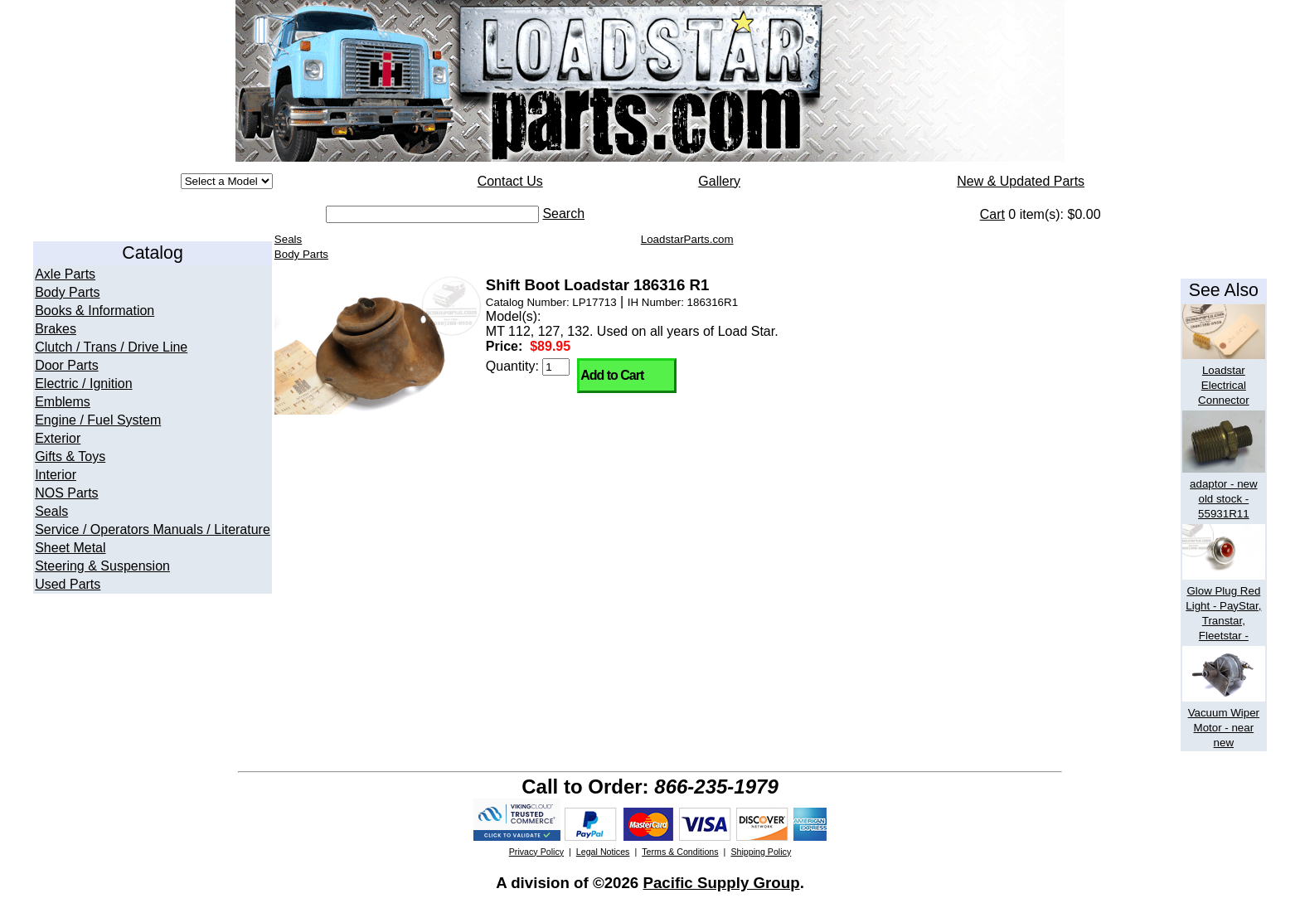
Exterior (57, 438)
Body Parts (67, 292)
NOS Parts (66, 493)
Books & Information (94, 310)
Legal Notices (603, 852)
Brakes (55, 329)
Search (563, 213)
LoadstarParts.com (687, 239)
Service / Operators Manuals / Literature (152, 529)
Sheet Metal (70, 548)
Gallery (719, 181)
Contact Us (510, 181)
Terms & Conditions (680, 852)
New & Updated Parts (1020, 181)
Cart (992, 214)
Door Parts (66, 365)
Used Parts (67, 584)
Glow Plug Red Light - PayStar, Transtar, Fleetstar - (1223, 606)
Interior (55, 475)
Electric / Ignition (83, 383)
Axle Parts (65, 274)
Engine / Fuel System (98, 420)
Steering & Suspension (102, 566)
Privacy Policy (536, 852)
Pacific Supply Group (721, 882)
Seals (51, 511)
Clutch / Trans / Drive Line (111, 347)
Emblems (62, 402)
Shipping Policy (760, 852)
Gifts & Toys (70, 456)
